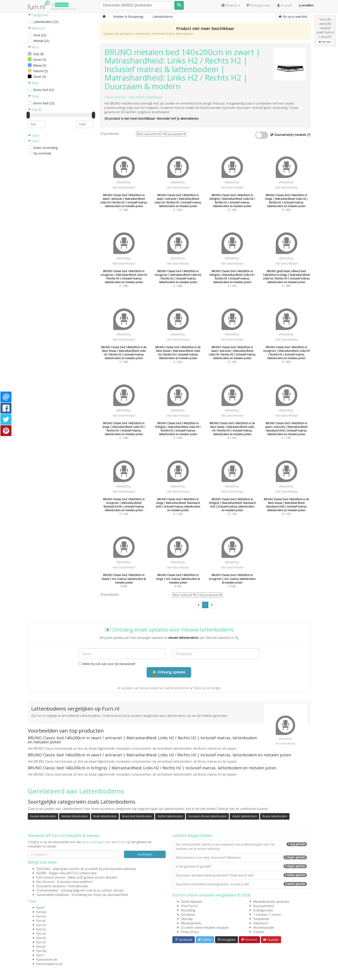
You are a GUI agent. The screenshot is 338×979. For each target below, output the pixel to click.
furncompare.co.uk (49, 964)
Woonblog (188, 910)
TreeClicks (43, 869)
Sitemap (187, 919)
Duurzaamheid (263, 906)
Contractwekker (47, 890)
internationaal (78, 886)
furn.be (41, 912)
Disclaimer (188, 914)
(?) (308, 135)
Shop (33, 96)
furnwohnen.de (46, 959)
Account (284, 5)
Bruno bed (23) (43, 90)
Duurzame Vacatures (51, 886)
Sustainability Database (52, 895)
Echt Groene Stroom (50, 877)
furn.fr (40, 908)
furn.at (40, 921)
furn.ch (41, 938)
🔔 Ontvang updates (169, 672)
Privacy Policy (190, 932)
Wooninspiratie (263, 927)
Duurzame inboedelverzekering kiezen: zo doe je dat (241, 884)
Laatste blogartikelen (192, 835)
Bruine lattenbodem (275, 816)
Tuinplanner (261, 919)
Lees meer (325, 41)
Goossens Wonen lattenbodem (207, 816)
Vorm (33, 135)
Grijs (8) (38, 54)
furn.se (41, 933)
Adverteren (260, 923)
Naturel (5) (40, 71)
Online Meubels (192, 902)
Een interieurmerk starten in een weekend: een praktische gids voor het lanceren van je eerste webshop (241, 846)
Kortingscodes (263, 910)
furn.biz (41, 951)
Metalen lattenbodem (74, 816)
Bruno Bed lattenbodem (137, 816)
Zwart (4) (39, 77)
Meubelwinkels (191, 923)
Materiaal (36, 28)
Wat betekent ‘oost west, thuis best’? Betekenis (241, 857)
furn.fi (40, 955)
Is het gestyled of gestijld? (241, 866)
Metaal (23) (41, 41)
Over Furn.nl (189, 906)
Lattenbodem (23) (45, 22)
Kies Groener (45, 882)
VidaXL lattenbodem (244, 816)
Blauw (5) (39, 65)
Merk (33, 83)
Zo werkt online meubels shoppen (205, 927)
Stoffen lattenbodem (170, 816)
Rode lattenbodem (104, 816)
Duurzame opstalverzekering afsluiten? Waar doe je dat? (241, 875)
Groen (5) (39, 59)
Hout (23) (39, 35)
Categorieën (38, 15)
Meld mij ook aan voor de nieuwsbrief (107, 664)
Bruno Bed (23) (44, 103)
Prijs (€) (34, 110)
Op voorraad (42, 153)
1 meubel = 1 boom (267, 914)
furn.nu (41, 925)
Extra (33, 141)
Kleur (33, 47)
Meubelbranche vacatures (271, 902)
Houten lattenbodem (43, 816)
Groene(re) (61, 4)
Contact (258, 932)
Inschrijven (144, 854)
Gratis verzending (45, 148)
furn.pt (41, 946)
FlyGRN (41, 873)
